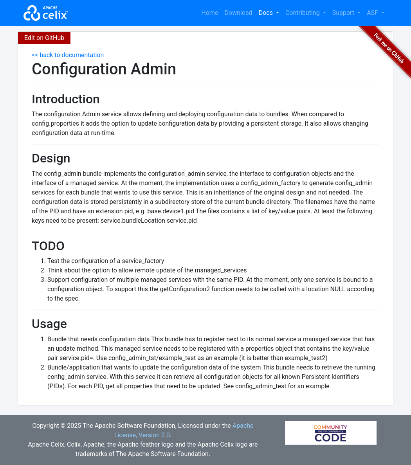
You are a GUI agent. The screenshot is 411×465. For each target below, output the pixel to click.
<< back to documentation (68, 55)
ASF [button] (373, 12)
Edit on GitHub (44, 37)
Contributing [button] (303, 12)
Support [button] (344, 12)
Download (238, 12)
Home (209, 12)
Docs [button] (266, 12)
